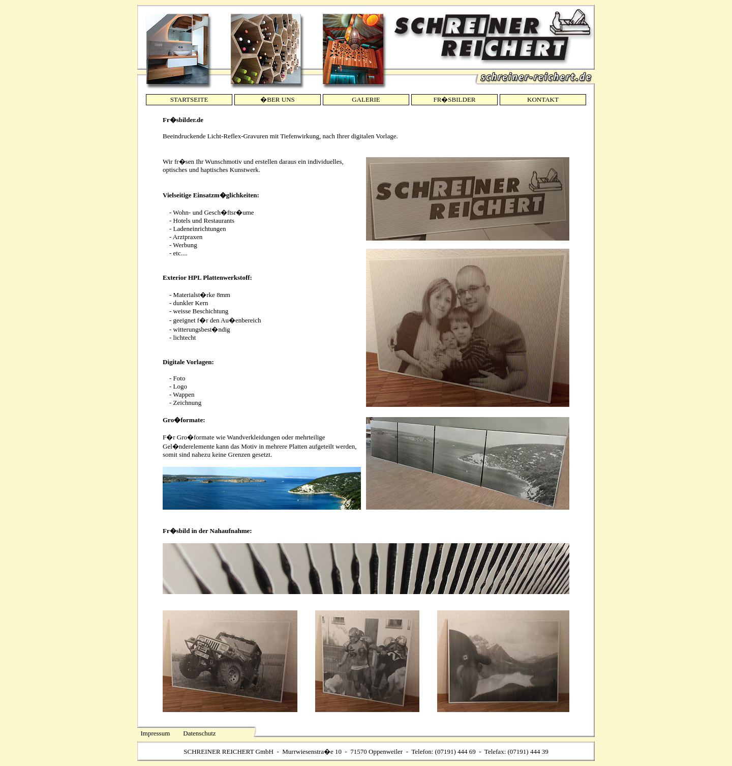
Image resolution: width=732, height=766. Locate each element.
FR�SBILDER (454, 99)
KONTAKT (543, 99)
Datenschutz (199, 733)
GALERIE (366, 99)
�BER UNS (277, 99)
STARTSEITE (189, 99)
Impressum (155, 733)
